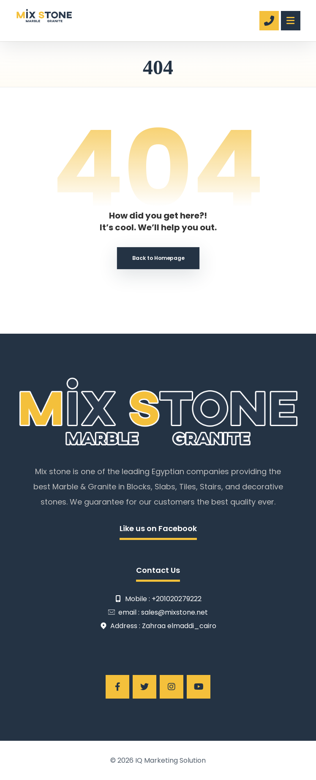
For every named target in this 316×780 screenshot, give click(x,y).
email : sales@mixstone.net (158, 613)
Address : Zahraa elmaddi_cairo (158, 626)
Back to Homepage (158, 258)
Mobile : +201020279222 (158, 599)
